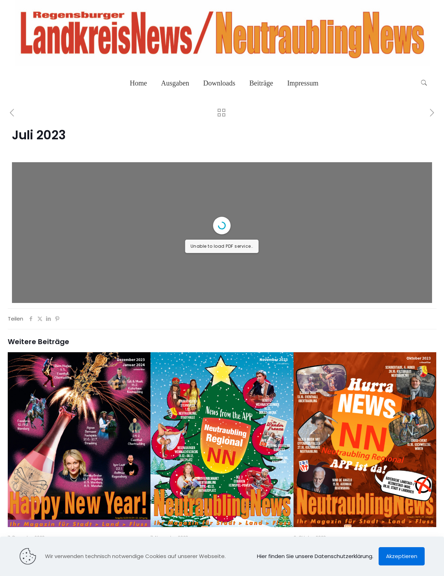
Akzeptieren (401, 556)
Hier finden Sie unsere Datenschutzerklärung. (315, 556)
